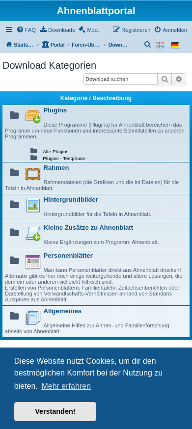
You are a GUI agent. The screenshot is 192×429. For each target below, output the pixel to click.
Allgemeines (62, 311)
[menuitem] (26, 30)
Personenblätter (67, 255)
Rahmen (56, 167)
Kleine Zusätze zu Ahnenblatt (88, 227)
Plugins (55, 110)
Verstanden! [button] (55, 411)
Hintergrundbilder (70, 199)
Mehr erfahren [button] (66, 386)
